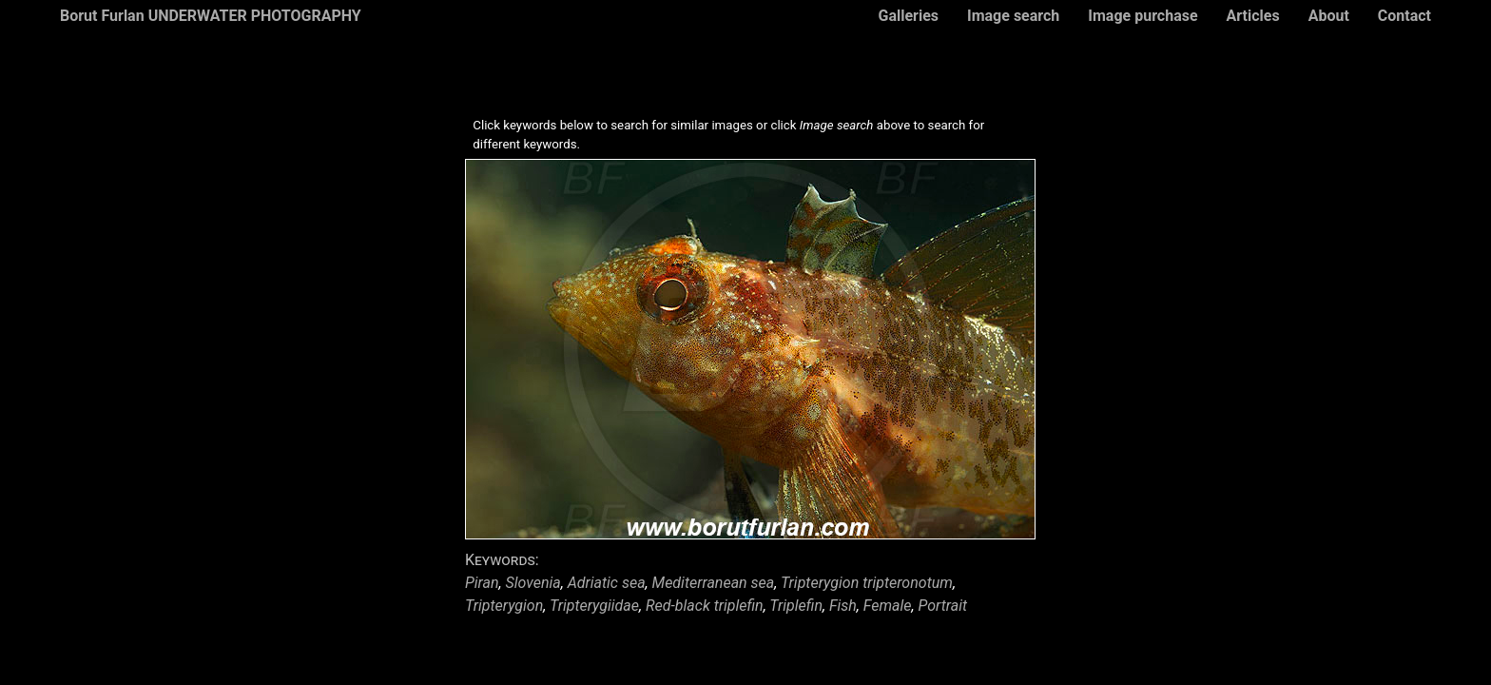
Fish (843, 606)
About (1328, 16)
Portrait (943, 606)
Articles (1253, 16)
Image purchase (1142, 16)
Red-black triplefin (705, 606)
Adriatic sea (607, 583)
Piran (482, 583)
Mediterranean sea (713, 583)
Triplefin (796, 606)
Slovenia (533, 583)
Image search (1013, 16)
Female (887, 606)
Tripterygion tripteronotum (867, 583)
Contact (1404, 16)
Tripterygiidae (594, 606)
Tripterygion (504, 606)
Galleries (908, 16)
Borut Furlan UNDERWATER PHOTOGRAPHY (210, 16)
